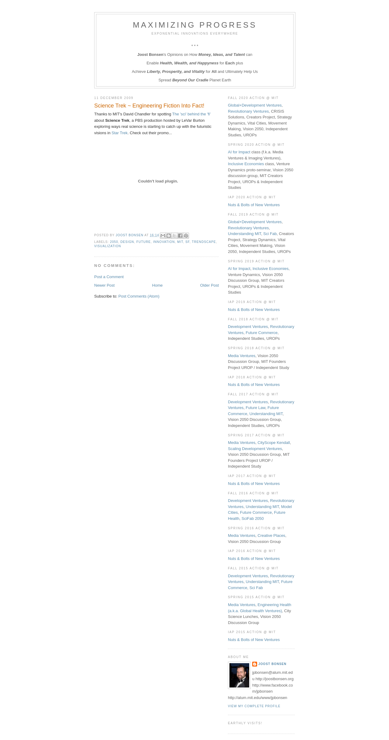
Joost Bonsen (272, 664)
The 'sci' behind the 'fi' (191, 114)
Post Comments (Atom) (139, 296)
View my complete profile (254, 706)
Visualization (107, 246)
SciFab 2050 (253, 518)
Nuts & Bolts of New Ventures (254, 205)
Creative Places (271, 535)
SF (187, 242)
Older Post (209, 285)
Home (157, 285)
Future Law (255, 407)
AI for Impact (239, 152)
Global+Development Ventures (255, 105)
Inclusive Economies (246, 164)
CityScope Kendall (274, 442)
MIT (180, 242)
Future (143, 242)
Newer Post (104, 285)
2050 (114, 242)
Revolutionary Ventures (248, 111)
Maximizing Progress (195, 24)
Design (127, 242)
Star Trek (120, 133)
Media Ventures (241, 355)
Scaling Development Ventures (255, 448)
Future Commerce (262, 332)
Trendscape (204, 242)
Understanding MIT (244, 233)
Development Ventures (248, 326)
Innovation (164, 242)
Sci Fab (270, 233)
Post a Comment (109, 277)
